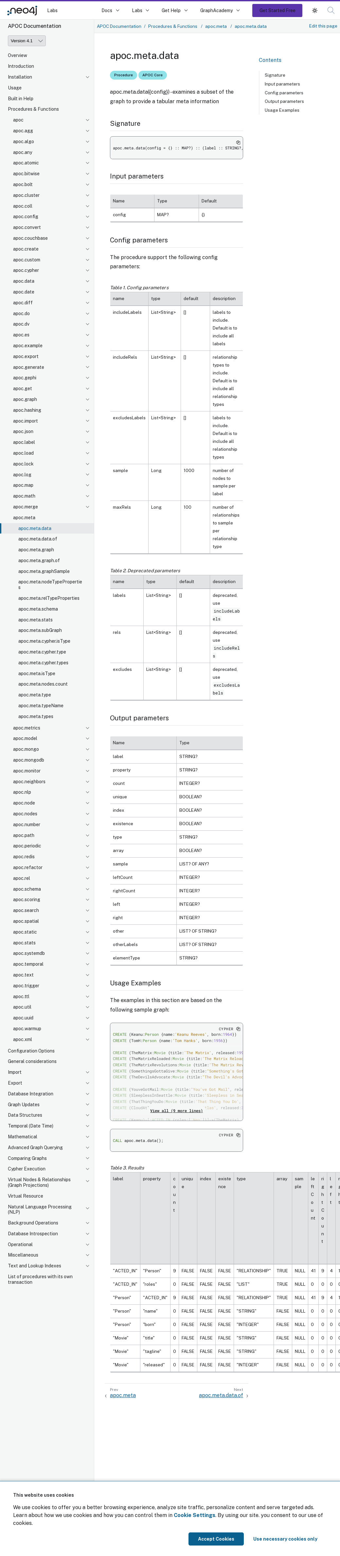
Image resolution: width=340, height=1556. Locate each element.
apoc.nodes (25, 813)
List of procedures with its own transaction (40, 1279)
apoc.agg (23, 130)
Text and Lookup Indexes (34, 1265)
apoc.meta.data (34, 528)
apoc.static (25, 932)
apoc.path (23, 835)
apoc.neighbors (29, 781)
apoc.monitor (27, 770)
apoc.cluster (26, 195)
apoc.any (22, 152)
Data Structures (25, 1115)
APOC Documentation (119, 26)
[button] (331, 10)
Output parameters (284, 101)
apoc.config (25, 216)
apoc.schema (27, 889)
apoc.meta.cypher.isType (44, 641)
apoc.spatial (26, 921)
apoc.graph (25, 399)
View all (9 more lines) (176, 1110)
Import (15, 1072)
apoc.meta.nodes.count (43, 684)
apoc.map (23, 485)
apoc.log (22, 474)
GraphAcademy (216, 10)
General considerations (32, 1061)
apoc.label (24, 442)
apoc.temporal (28, 964)
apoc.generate (28, 367)
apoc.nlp (22, 792)
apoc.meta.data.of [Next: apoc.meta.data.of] (221, 1395)
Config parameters (284, 92)
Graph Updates (24, 1104)
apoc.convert (27, 227)
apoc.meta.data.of (37, 538)
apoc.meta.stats (35, 619)
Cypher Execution (26, 1168)
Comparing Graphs (27, 1158)
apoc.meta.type (34, 694)
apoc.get (22, 388)
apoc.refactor (28, 867)
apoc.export (26, 356)
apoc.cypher (26, 270)
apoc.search (26, 910)
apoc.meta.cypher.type (42, 652)
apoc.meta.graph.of (39, 560)
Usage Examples (282, 110)
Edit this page (323, 25)
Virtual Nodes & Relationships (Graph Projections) (39, 1182)
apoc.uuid (23, 1017)
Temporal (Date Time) (30, 1126)
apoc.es (21, 334)
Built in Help (20, 98)
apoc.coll (22, 206)
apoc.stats (24, 942)
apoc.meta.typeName (40, 705)
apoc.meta (24, 517)
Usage (15, 87)
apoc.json (23, 431)
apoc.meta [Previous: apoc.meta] (123, 1395)
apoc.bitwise (26, 173)
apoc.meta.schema (38, 609)
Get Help (171, 10)
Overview (17, 55)
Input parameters (282, 83)
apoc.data (23, 281)
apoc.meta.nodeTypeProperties (50, 584)
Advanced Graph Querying (35, 1147)
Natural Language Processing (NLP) (40, 1209)
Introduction (21, 66)
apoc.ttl (21, 996)
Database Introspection (33, 1233)
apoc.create (26, 249)
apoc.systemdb (29, 953)
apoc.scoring (26, 899)
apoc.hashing (27, 410)
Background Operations (33, 1222)
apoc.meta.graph (36, 549)
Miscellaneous (23, 1255)
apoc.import (25, 421)
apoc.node (24, 803)
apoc (18, 120)
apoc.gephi (24, 377)
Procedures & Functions (33, 109)
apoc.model (25, 738)
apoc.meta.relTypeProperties (49, 598)
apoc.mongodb (28, 760)
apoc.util (22, 1007)
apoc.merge (25, 506)
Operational (20, 1244)
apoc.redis (24, 856)
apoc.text (23, 974)
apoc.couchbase (30, 238)
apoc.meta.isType (36, 673)
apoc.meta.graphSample (44, 571)
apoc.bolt (23, 184)
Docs (106, 10)
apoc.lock (23, 463)
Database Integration (30, 1093)
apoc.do (21, 313)
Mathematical (22, 1136)
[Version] (27, 40)
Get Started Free (277, 10)
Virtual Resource (25, 1196)
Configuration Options (31, 1050)
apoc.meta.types (35, 716)
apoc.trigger (26, 985)
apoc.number (26, 824)
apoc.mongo (26, 749)
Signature (275, 75)
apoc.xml (22, 1039)
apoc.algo (23, 141)
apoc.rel (21, 878)
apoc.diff (23, 302)
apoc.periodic (27, 845)
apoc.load (23, 453)
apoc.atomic (26, 162)
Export (15, 1083)
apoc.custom (26, 259)
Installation (20, 77)
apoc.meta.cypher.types (43, 662)
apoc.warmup (27, 1028)
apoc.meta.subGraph (40, 630)
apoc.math (24, 496)
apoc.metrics (26, 728)
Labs (52, 10)
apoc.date (23, 291)
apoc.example (28, 345)
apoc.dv (21, 324)
